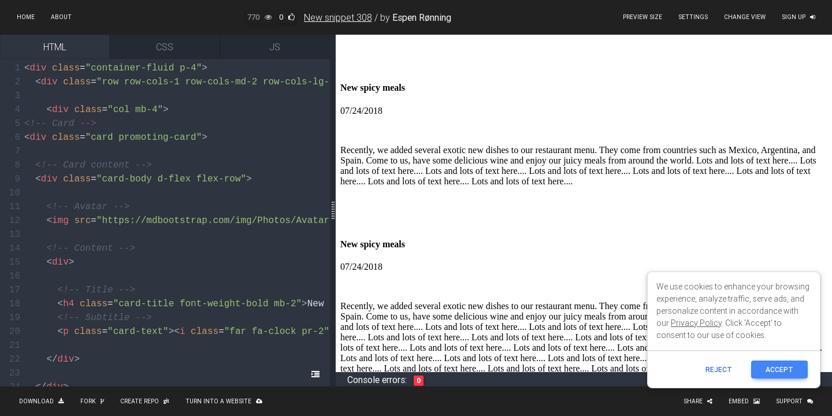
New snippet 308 (338, 17)
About (61, 17)
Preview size (642, 17)
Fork (92, 401)
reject (718, 369)
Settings (693, 17)
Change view (745, 17)
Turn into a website (223, 401)
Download (41, 401)
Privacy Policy (696, 323)
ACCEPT (779, 369)
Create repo (144, 401)
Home (26, 17)
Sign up (798, 17)
